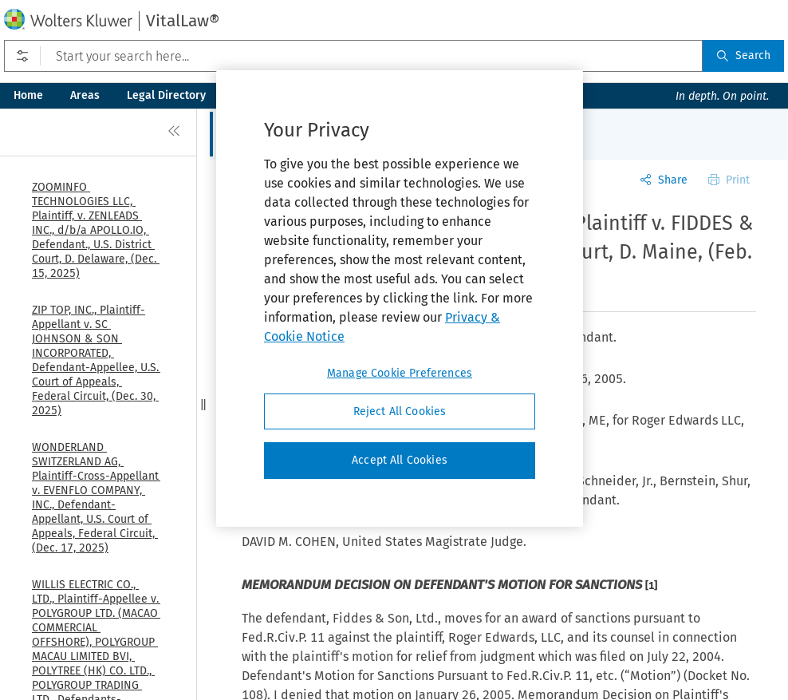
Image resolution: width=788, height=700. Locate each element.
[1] (651, 585)
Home (28, 95)
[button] (203, 404)
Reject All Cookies (400, 411)
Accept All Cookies (399, 460)
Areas (85, 95)
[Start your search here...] (353, 56)
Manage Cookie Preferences (399, 373)
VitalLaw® (182, 20)
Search (743, 55)
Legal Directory (166, 95)
